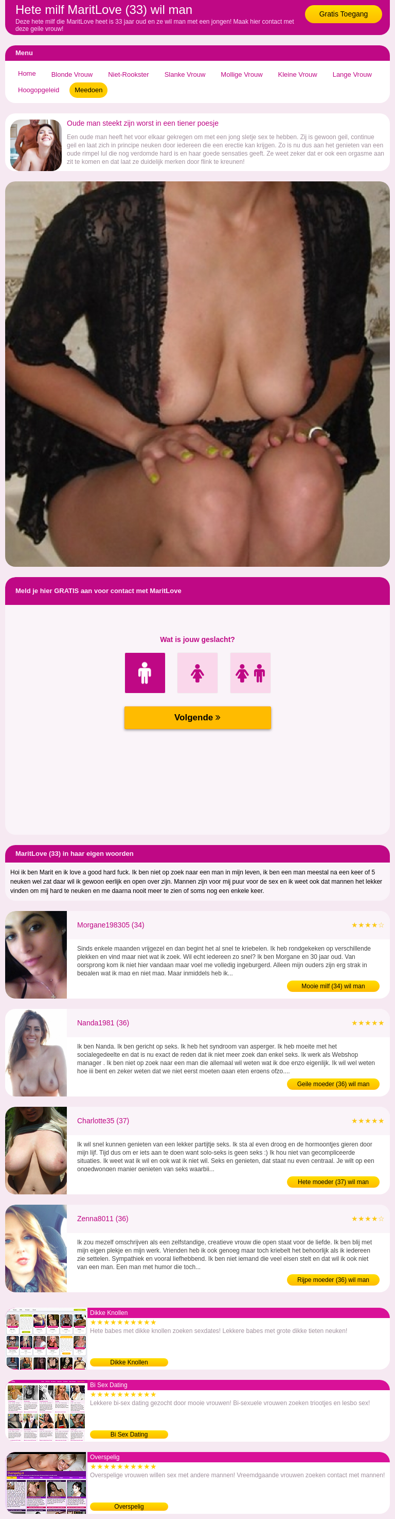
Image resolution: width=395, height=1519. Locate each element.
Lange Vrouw (352, 74)
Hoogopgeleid (38, 90)
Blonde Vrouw (72, 74)
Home (27, 73)
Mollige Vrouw (241, 74)
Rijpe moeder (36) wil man (333, 1280)
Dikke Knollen (129, 1362)
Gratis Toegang (343, 14)
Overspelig (128, 1506)
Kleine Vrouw (297, 74)
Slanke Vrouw (185, 74)
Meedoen (88, 90)
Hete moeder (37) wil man (333, 1182)
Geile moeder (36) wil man (333, 1084)
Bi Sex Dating (129, 1434)
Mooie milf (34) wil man (333, 986)
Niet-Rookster (128, 74)
